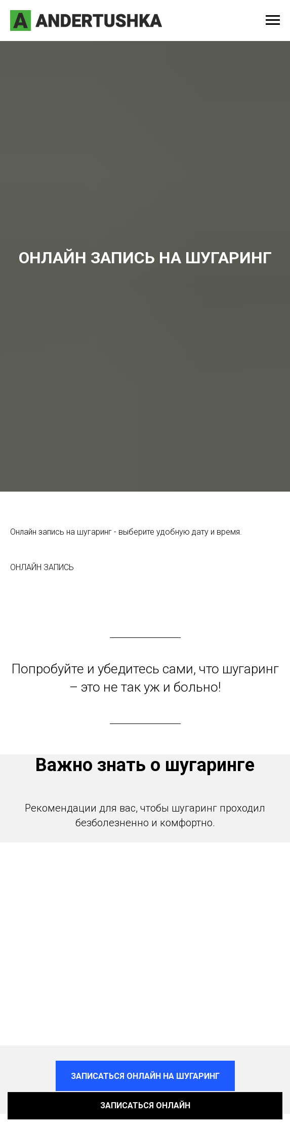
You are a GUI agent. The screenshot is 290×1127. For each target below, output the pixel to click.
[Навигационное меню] (273, 20)
